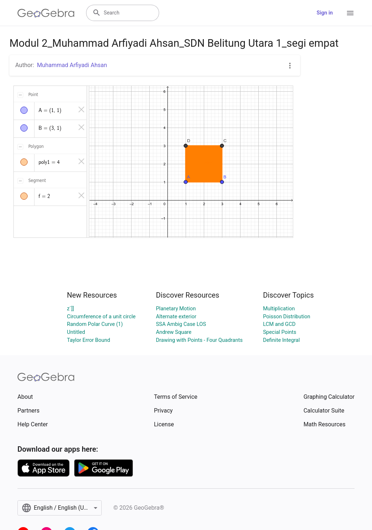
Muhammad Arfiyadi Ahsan (72, 65)
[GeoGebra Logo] (45, 13)
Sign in (325, 13)
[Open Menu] (350, 13)
